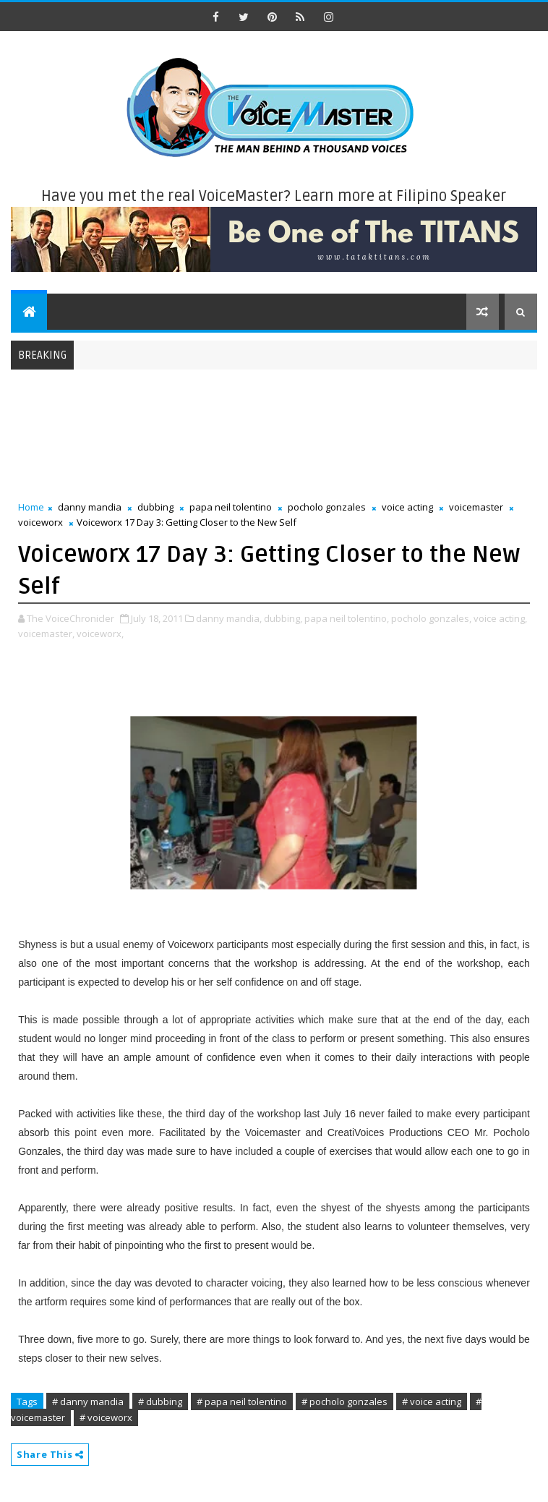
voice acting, (500, 618)
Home (31, 506)
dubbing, (283, 618)
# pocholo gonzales (344, 1401)
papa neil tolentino (230, 506)
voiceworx (40, 522)
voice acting (407, 506)
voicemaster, (46, 633)
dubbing (155, 506)
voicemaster (476, 506)
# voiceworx (106, 1417)
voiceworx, (100, 633)
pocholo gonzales (327, 506)
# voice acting (431, 1401)
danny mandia (89, 506)
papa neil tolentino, (346, 618)
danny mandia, (229, 618)
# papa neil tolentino (242, 1401)
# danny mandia (88, 1401)
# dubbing (160, 1401)
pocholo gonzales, (431, 618)
